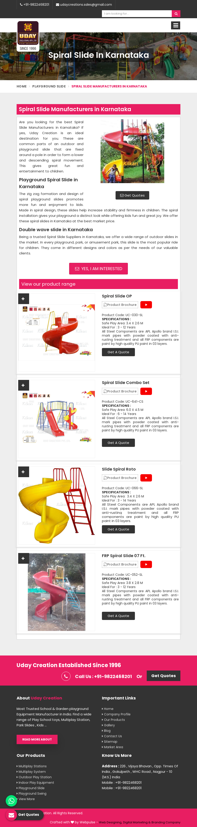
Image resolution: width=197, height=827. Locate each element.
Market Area (112, 747)
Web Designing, (110, 822)
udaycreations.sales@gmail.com (84, 4)
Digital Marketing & (137, 822)
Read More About (37, 739)
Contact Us (112, 736)
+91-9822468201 (34, 4)
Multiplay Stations (32, 766)
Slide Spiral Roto (119, 469)
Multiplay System (31, 771)
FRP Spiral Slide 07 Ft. (123, 555)
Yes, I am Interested (98, 268)
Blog (106, 730)
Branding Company (166, 822)
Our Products (113, 719)
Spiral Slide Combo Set (125, 382)
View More (26, 799)
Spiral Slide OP (117, 296)
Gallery (108, 725)
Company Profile (116, 714)
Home (22, 86)
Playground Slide (49, 86)
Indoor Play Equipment (35, 782)
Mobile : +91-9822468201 (122, 782)
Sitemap (109, 741)
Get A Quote (118, 352)
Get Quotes (132, 195)
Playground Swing (31, 793)
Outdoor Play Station (34, 777)
